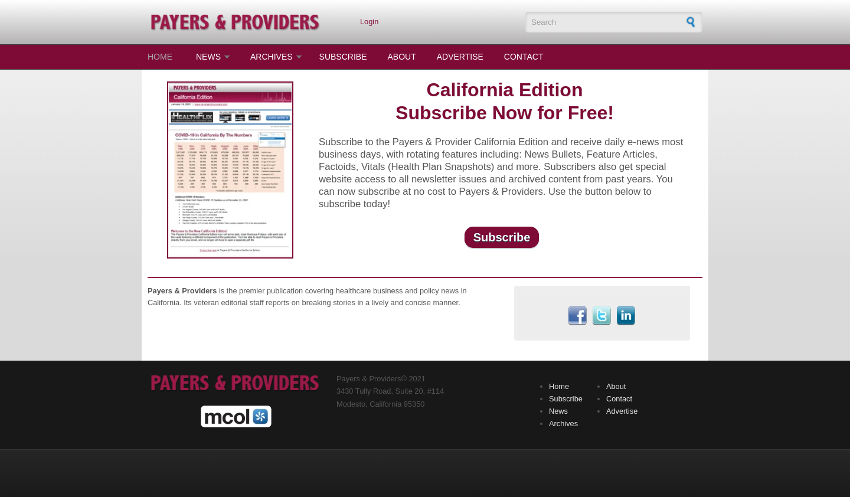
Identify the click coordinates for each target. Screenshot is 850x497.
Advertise (460, 56)
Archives (271, 56)
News (208, 56)
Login (369, 21)
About (402, 56)
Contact (524, 56)
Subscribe (343, 56)
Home (160, 56)
